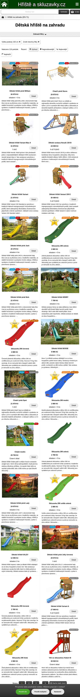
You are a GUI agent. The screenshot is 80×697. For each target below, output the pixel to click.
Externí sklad (14, 458)
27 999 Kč (54, 610)
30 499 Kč (54, 198)
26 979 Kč (14, 94)
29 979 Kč (54, 94)
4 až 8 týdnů (54, 149)
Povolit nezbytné (40, 692)
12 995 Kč (14, 558)
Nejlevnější (62, 49)
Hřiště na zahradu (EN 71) (18, 17)
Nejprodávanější (47, 49)
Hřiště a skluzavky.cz (41, 4)
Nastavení (57, 692)
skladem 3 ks (54, 98)
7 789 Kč (54, 300)
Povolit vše (23, 692)
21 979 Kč (14, 198)
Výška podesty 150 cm (11, 42)
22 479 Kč (14, 300)
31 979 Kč (14, 146)
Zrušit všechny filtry (31, 42)
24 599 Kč (54, 146)
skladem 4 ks (14, 252)
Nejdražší (6, 54)
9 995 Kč (54, 352)
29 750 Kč (14, 455)
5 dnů (14, 149)
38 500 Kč (54, 661)
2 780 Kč (54, 455)
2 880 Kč (54, 249)
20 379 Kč (14, 249)
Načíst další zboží (58, 683)
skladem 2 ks (14, 561)
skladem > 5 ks (14, 98)
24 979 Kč (14, 506)
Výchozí (33, 49)
